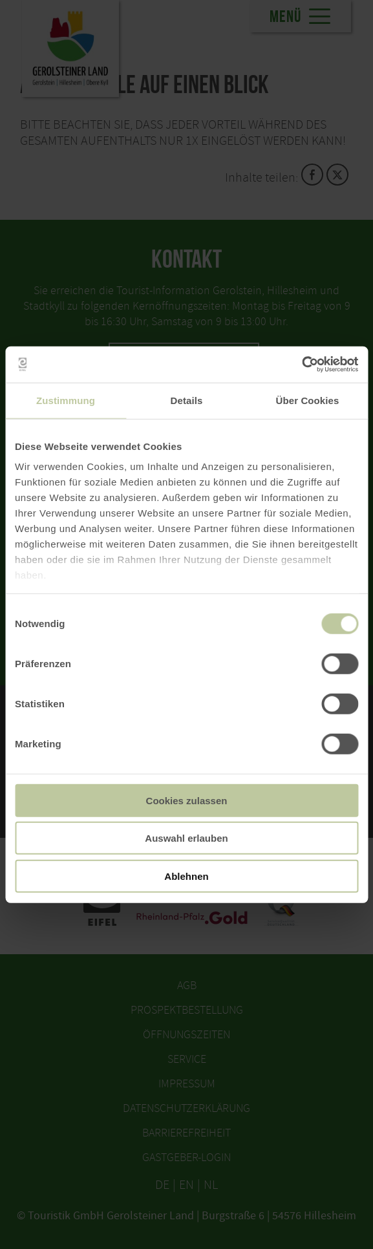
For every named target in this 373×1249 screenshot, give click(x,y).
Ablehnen (186, 875)
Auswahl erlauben (186, 838)
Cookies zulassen (187, 800)
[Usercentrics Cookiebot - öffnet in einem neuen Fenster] (301, 364)
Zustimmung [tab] (65, 399)
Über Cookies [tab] (307, 399)
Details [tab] (187, 399)
